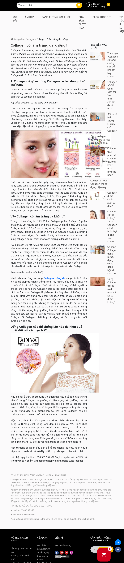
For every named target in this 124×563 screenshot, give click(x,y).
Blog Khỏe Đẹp (102, 17)
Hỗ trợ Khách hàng (99, 5)
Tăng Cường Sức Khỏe (56, 17)
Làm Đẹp (29, 17)
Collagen (30, 39)
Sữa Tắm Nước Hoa (82, 22)
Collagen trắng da (54, 278)
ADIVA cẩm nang (63, 545)
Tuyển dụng (43, 552)
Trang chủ (19, 39)
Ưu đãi (15, 18)
